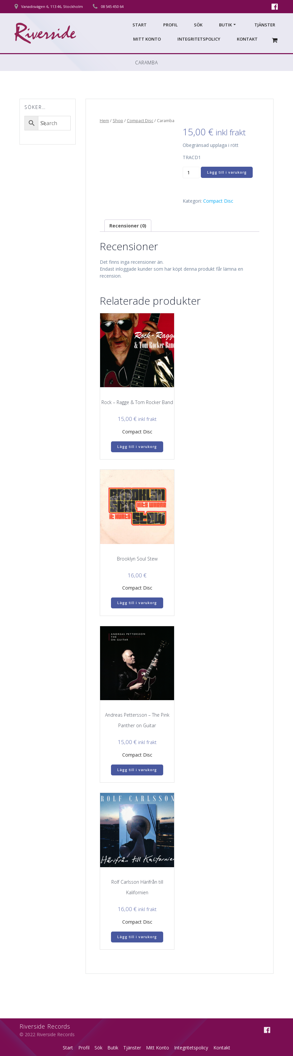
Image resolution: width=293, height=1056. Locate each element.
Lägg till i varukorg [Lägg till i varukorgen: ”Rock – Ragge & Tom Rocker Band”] (137, 446)
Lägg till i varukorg (227, 172)
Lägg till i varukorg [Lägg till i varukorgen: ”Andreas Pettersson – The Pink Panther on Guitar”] (137, 769)
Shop (118, 120)
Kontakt (247, 39)
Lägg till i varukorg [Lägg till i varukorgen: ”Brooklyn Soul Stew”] (137, 602)
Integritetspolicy (198, 39)
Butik (225, 25)
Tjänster (264, 25)
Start (139, 25)
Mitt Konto (147, 39)
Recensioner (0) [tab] (127, 225)
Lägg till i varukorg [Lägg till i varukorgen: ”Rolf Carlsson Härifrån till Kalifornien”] (137, 937)
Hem (104, 120)
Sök (198, 25)
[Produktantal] (191, 172)
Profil (170, 25)
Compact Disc (140, 120)
